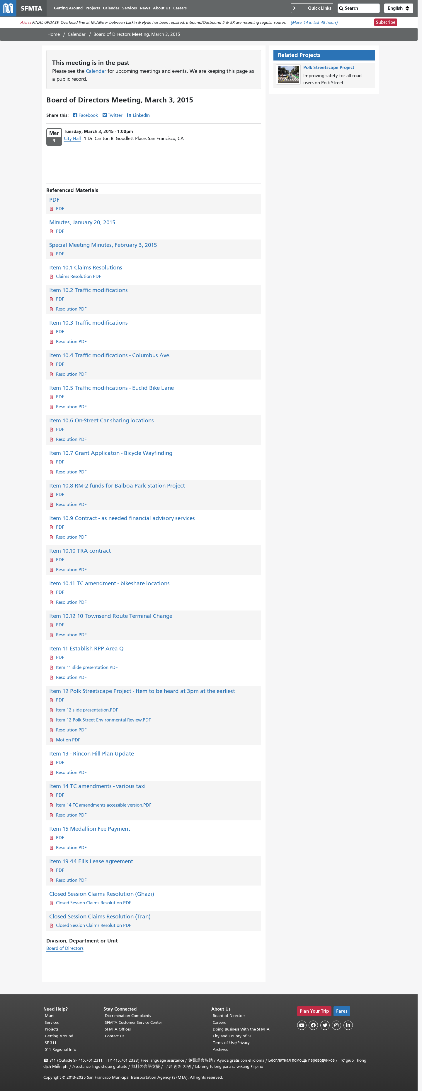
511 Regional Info (60, 1049)
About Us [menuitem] (161, 8)
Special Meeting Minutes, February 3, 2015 (103, 245)
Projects (51, 1029)
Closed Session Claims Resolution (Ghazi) (101, 894)
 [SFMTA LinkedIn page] (348, 1025)
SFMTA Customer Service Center (133, 1022)
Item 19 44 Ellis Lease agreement (91, 861)
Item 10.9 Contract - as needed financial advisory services (122, 518)
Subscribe (385, 22)
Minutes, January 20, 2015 (82, 222)
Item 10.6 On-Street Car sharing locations (101, 420)
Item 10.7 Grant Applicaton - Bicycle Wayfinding (110, 453)
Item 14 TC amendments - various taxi (97, 786)
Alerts (26, 22)
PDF (54, 199)
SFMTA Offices (118, 1029)
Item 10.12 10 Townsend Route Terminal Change (110, 616)
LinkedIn (141, 115)
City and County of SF (232, 1035)
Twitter (115, 115)
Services (52, 1022)
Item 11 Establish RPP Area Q (86, 648)
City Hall (72, 138)
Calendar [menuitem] (111, 8)
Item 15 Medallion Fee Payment (89, 828)
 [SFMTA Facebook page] (313, 1025)
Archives (220, 1049)
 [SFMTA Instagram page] (336, 1025)
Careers (219, 1022)
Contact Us (114, 1035)
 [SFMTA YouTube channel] (301, 1025)
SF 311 (51, 1042)
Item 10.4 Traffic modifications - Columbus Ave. (110, 355)
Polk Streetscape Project (328, 67)
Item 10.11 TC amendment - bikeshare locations (109, 583)
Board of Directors (65, 948)
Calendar (77, 34)
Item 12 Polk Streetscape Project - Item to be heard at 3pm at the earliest (142, 691)
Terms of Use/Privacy (231, 1042)
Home (53, 34)
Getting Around (59, 1035)
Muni (49, 1015)
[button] (398, 8)
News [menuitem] (145, 8)
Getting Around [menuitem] (68, 8)
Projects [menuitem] (93, 8)
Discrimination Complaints (128, 1015)
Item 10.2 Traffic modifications (88, 290)
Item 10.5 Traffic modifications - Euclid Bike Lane (111, 388)
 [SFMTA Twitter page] (325, 1025)
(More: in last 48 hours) (314, 22)
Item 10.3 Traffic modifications (88, 322)
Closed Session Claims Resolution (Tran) (100, 916)
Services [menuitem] (129, 8)
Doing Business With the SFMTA (241, 1029)
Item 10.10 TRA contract (80, 550)
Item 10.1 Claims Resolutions (85, 267)
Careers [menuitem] (180, 8)
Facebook (88, 115)
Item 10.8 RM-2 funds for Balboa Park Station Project (117, 485)
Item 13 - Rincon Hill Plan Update (91, 753)
